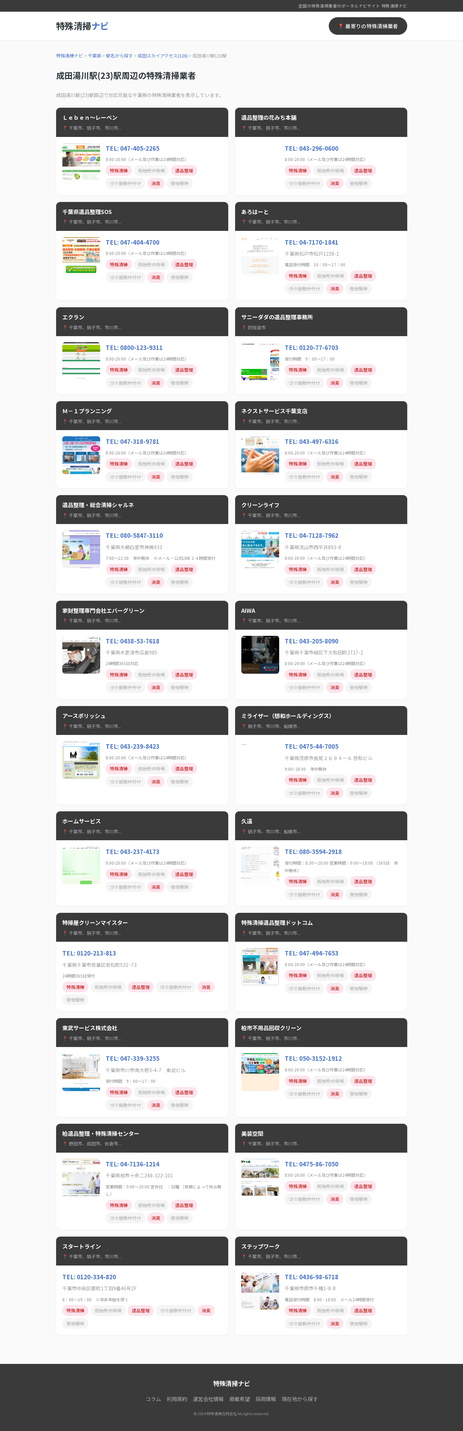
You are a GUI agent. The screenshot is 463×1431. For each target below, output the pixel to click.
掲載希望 (239, 1398)
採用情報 (265, 1398)
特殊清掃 (82, 25)
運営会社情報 (208, 1398)
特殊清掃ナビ (69, 55)
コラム (153, 1398)
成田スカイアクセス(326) (163, 55)
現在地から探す (300, 1398)
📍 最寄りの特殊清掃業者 (368, 26)
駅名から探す (119, 55)
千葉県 (94, 55)
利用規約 (177, 1398)
